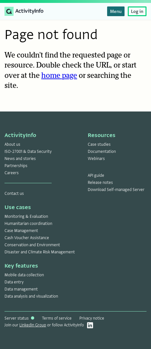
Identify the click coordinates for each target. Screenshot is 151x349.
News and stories (20, 158)
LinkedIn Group (32, 325)
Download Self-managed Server (116, 189)
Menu (116, 11)
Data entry (14, 282)
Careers (12, 172)
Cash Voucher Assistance (27, 237)
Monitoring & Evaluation (26, 216)
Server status (19, 318)
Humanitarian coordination (28, 223)
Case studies (99, 144)
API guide (96, 175)
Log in (137, 11)
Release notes (100, 182)
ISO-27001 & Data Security (28, 151)
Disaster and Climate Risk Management (40, 252)
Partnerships (16, 165)
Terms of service (57, 318)
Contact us (14, 193)
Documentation (102, 151)
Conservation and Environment (32, 245)
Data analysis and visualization (31, 296)
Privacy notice (91, 318)
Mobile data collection (24, 275)
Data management (21, 289)
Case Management (21, 230)
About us (12, 144)
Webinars (96, 158)
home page (59, 75)
